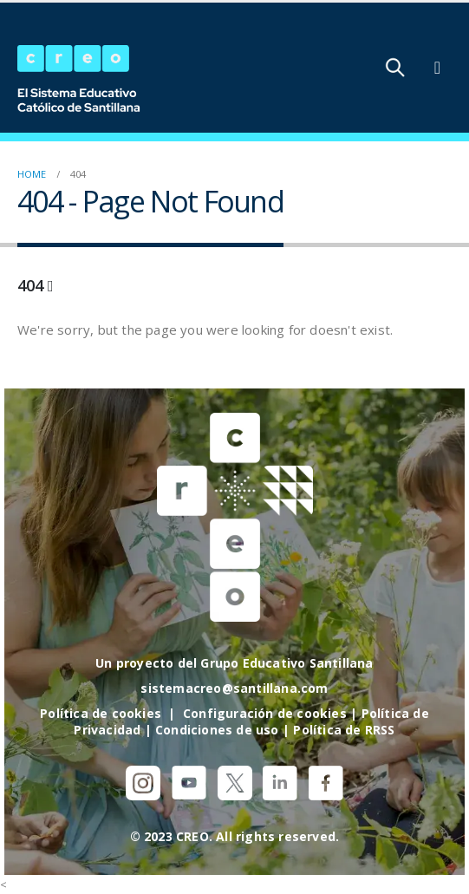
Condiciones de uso (217, 729)
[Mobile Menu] (437, 67)
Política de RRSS (343, 729)
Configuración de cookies (265, 713)
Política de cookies (100, 713)
